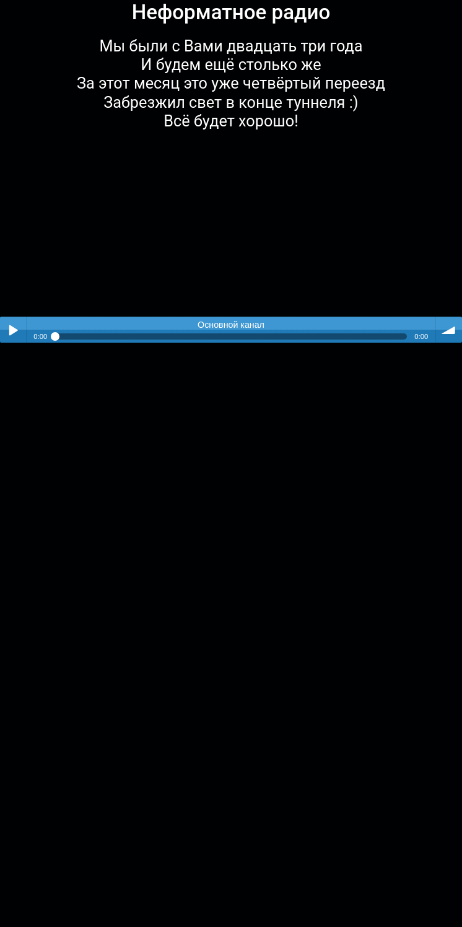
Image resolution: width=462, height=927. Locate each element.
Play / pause (13, 330)
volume (449, 330)
